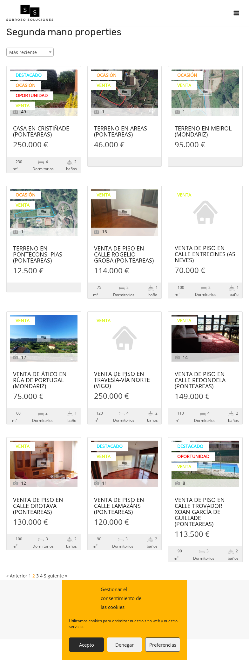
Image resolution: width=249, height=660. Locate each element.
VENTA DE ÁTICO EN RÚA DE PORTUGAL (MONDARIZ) (40, 380)
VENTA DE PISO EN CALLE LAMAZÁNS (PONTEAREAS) (119, 506)
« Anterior (16, 576)
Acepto (86, 645)
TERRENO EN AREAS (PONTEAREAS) (120, 131)
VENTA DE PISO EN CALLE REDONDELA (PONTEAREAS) (200, 380)
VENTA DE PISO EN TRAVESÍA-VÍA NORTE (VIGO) (122, 380)
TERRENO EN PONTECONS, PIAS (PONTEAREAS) (37, 254)
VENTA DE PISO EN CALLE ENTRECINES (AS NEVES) (205, 254)
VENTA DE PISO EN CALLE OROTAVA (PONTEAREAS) (38, 506)
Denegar (124, 645)
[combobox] (30, 52)
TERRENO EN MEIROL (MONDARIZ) (203, 131)
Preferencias (162, 645)
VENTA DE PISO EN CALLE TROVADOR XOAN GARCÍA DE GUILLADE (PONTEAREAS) (200, 512)
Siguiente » (55, 576)
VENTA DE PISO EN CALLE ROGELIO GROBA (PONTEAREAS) (124, 254)
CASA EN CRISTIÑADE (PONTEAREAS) (41, 131)
